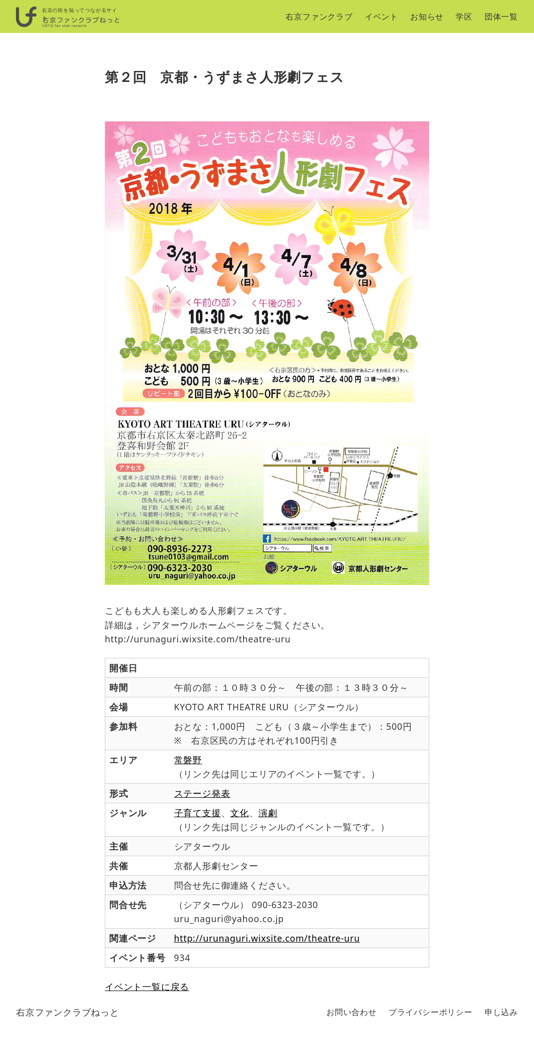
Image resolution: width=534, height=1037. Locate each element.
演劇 (268, 813)
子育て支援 (197, 813)
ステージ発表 (202, 793)
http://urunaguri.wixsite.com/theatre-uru (267, 938)
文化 (239, 813)
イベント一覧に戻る (147, 987)
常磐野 (188, 760)
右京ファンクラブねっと (67, 1012)
